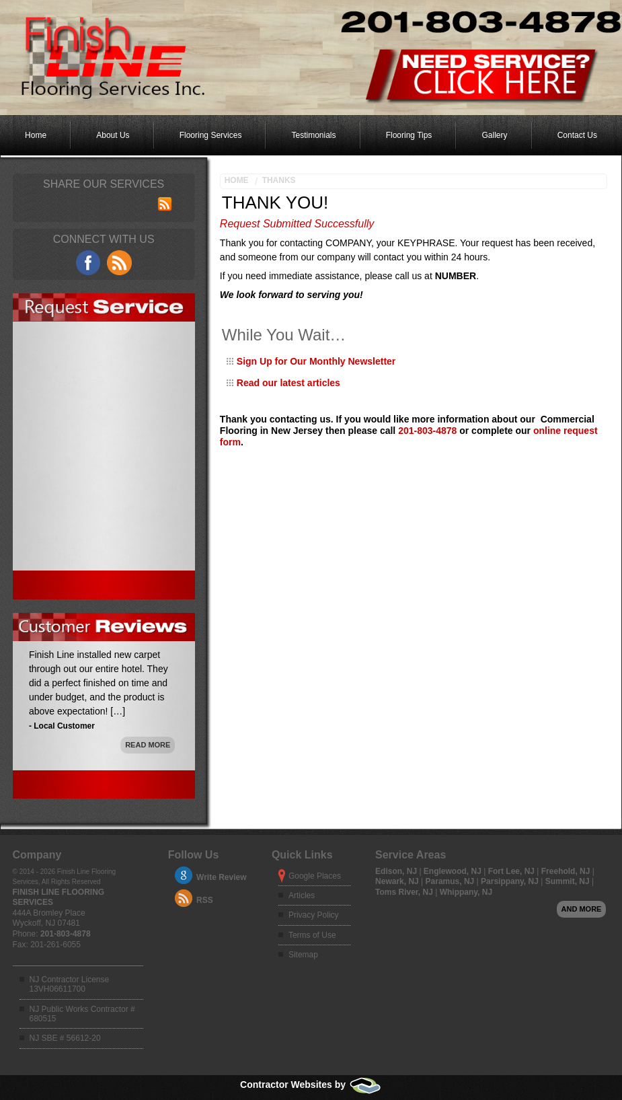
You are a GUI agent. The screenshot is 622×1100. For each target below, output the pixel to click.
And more (581, 909)
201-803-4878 (427, 430)
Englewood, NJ (453, 871)
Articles (301, 895)
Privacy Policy (313, 915)
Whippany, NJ (466, 892)
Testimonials (314, 135)
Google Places (314, 876)
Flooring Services (211, 135)
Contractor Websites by (311, 1084)
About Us (112, 135)
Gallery (495, 135)
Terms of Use (312, 935)
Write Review (221, 877)
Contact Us (577, 135)
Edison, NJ (397, 871)
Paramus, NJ (451, 881)
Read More (147, 745)
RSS (204, 900)
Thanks (279, 180)
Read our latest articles (288, 382)
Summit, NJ (568, 881)
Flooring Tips (409, 135)
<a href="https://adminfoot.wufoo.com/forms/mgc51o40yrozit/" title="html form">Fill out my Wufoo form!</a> (103, 490)
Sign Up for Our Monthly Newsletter (316, 361)
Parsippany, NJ (511, 881)
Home (35, 135)
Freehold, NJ (566, 871)
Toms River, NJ (405, 892)
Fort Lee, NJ (512, 871)
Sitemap (303, 954)
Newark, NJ (398, 881)
